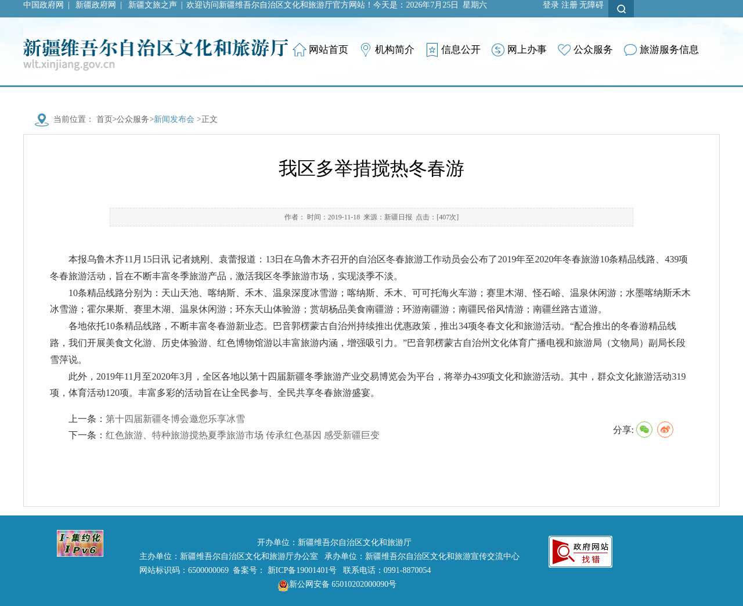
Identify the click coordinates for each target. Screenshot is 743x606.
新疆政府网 (95, 5)
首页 (104, 119)
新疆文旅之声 (152, 5)
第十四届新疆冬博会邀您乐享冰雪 (175, 419)
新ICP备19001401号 (302, 570)
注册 (569, 5)
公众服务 (133, 119)
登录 (551, 5)
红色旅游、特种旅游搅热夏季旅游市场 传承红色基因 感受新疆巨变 (243, 435)
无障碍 (591, 5)
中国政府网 (43, 5)
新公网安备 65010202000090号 (334, 584)
